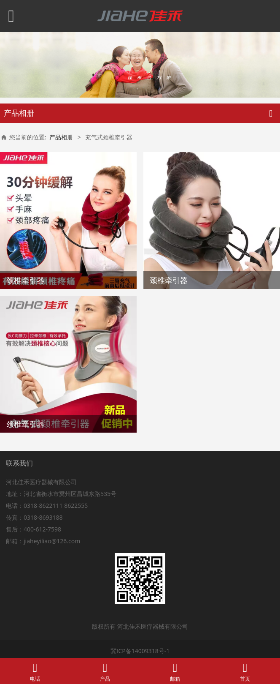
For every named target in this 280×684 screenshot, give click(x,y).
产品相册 (61, 137)
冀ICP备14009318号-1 (140, 651)
